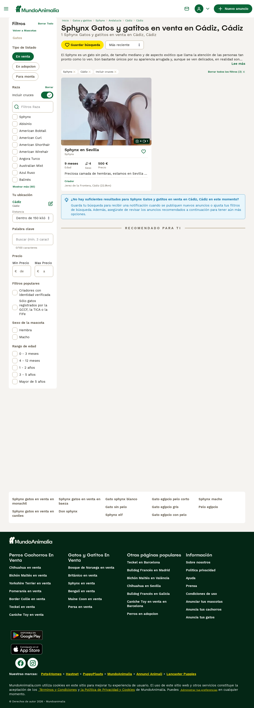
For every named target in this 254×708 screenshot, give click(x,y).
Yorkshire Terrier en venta (30, 583)
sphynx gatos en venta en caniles (33, 513)
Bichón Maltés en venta (28, 575)
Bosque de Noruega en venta (91, 568)
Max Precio (43, 263)
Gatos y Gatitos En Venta (88, 557)
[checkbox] (14, 116)
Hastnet (72, 674)
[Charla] (186, 8)
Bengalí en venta (81, 591)
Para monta (25, 76)
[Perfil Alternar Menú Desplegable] (202, 8)
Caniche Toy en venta (26, 615)
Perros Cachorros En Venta (31, 557)
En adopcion (26, 66)
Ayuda (191, 578)
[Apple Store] (26, 649)
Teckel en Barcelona (143, 562)
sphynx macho (210, 499)
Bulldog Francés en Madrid (148, 570)
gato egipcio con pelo (169, 515)
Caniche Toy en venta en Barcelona (146, 604)
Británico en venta (82, 575)
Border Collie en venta (27, 599)
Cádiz (86, 71)
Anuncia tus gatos (200, 617)
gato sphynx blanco (121, 499)
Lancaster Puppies (181, 674)
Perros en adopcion (142, 614)
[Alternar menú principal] (6, 8)
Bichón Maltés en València (148, 578)
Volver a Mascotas (24, 30)
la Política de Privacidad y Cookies (107, 690)
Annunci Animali (149, 674)
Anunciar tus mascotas (204, 602)
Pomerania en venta (25, 591)
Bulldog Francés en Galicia (148, 594)
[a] (44, 271)
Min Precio (20, 263)
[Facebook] (20, 663)
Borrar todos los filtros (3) (226, 71)
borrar (49, 87)
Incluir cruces (106, 71)
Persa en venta (80, 607)
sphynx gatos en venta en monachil (33, 501)
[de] (21, 271)
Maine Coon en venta (85, 599)
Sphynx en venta (81, 583)
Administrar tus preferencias (198, 689)
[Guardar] (143, 151)
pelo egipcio (208, 507)
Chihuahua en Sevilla (144, 586)
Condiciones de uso (201, 594)
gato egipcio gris (165, 507)
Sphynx (69, 71)
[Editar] (50, 204)
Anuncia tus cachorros (203, 609)
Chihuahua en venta (25, 568)
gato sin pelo (116, 507)
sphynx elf (114, 515)
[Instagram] (32, 663)
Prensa (191, 586)
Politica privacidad (200, 570)
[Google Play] (27, 635)
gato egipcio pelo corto (170, 499)
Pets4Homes (51, 674)
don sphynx (68, 511)
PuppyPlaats (93, 674)
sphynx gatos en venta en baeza (79, 501)
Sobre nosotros (198, 562)
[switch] (32, 95)
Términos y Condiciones (57, 690)
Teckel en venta (22, 607)
